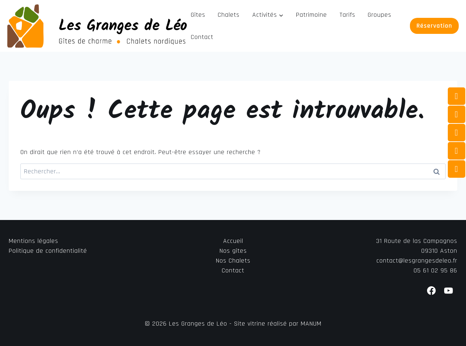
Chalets (229, 15)
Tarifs (347, 15)
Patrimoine (311, 15)
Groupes (379, 15)
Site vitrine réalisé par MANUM (277, 323)
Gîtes (198, 15)
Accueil (233, 241)
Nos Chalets (233, 260)
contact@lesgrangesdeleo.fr (416, 260)
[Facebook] (431, 290)
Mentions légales (33, 241)
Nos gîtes (233, 251)
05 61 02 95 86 (435, 270)
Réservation (434, 25)
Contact (202, 37)
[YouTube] (448, 290)
